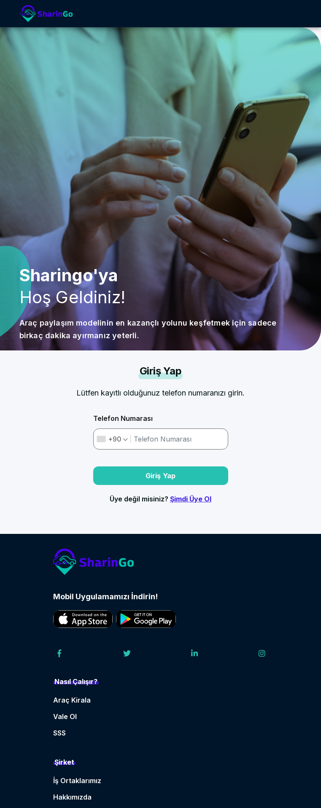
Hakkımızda (72, 797)
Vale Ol (65, 716)
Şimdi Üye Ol (190, 499)
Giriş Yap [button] (161, 475)
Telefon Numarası (123, 418)
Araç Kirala (72, 700)
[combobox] (112, 439)
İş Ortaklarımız (77, 780)
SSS (59, 733)
